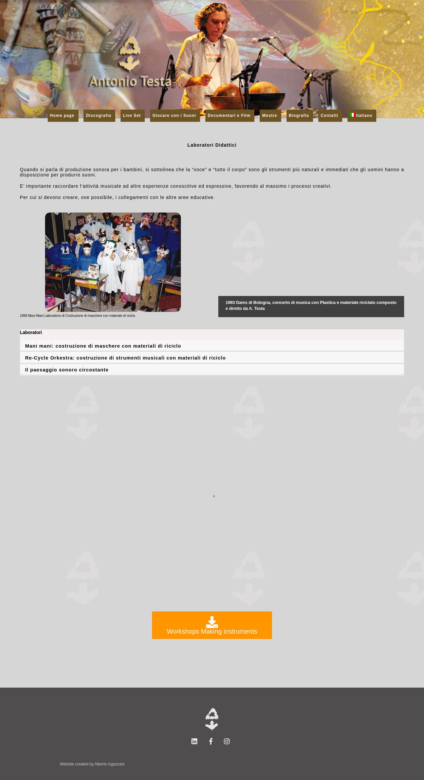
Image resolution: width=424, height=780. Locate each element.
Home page (62, 115)
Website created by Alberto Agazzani (92, 764)
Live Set (132, 115)
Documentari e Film (229, 115)
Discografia (98, 115)
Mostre (269, 115)
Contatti (329, 115)
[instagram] (227, 741)
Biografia (299, 115)
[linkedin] (194, 741)
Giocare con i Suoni (174, 115)
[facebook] (211, 741)
